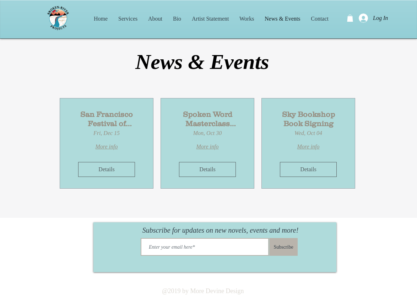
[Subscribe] (283, 247)
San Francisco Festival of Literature (106, 119)
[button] (350, 18)
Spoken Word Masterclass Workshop (207, 119)
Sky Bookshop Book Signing (308, 118)
